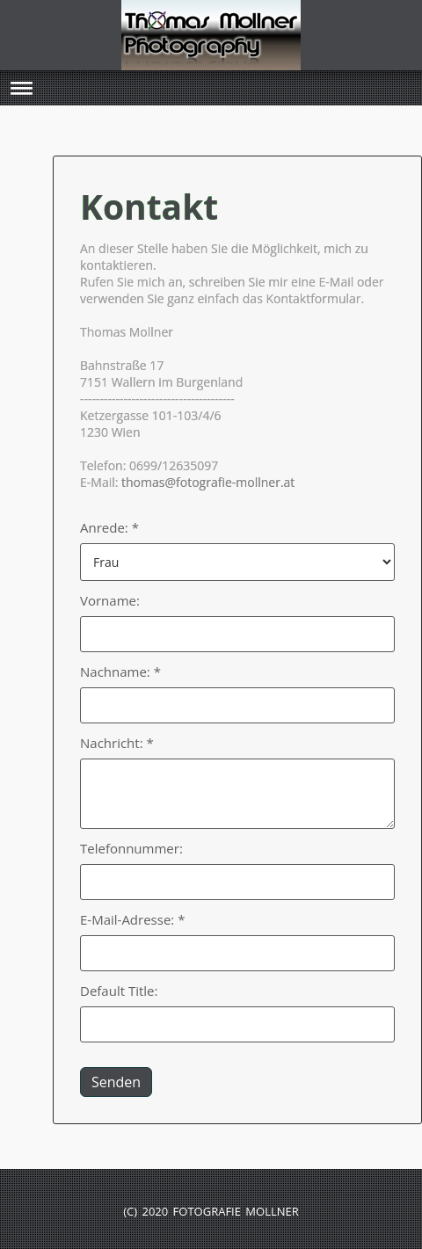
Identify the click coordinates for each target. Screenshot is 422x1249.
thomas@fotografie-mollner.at (208, 482)
